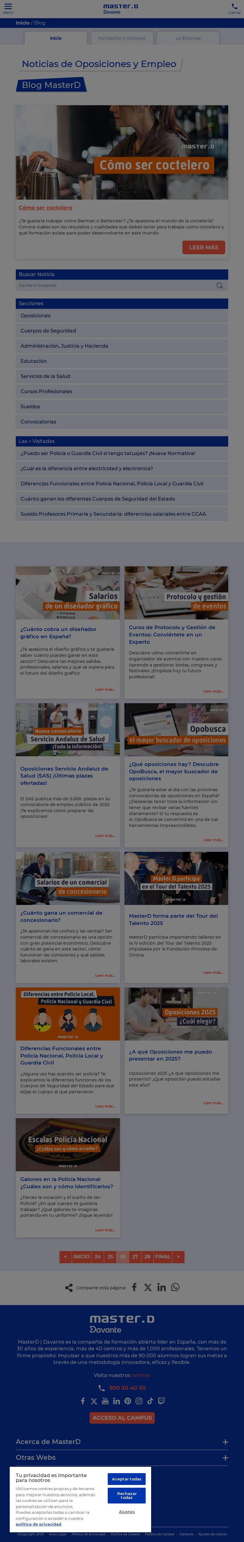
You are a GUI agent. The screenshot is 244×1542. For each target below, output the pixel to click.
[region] (80, 1499)
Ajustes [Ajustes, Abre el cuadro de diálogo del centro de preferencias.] (127, 1512)
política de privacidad (38, 1524)
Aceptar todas (127, 1478)
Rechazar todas (127, 1495)
